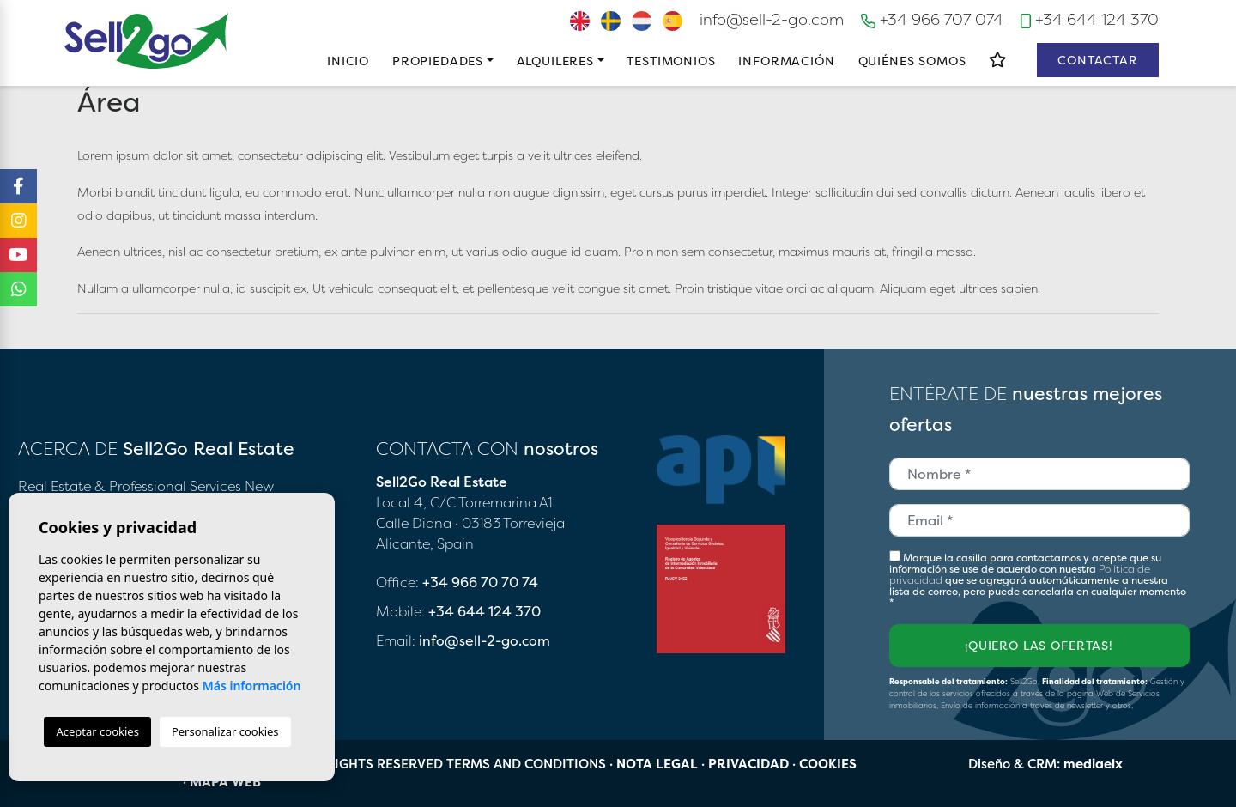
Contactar (1097, 60)
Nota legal (657, 764)
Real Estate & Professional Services (129, 485)
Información (786, 60)
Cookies (828, 764)
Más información (252, 685)
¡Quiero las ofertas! (1039, 645)
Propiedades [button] (437, 60)
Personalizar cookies (225, 731)
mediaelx (1093, 764)
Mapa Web (225, 782)
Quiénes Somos (912, 60)
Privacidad (748, 764)
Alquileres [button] (555, 60)
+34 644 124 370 (1090, 19)
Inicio (348, 60)
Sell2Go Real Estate (146, 41)
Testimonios (671, 60)
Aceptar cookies (97, 731)
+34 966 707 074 (932, 19)
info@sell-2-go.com (772, 19)
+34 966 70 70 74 (480, 582)
